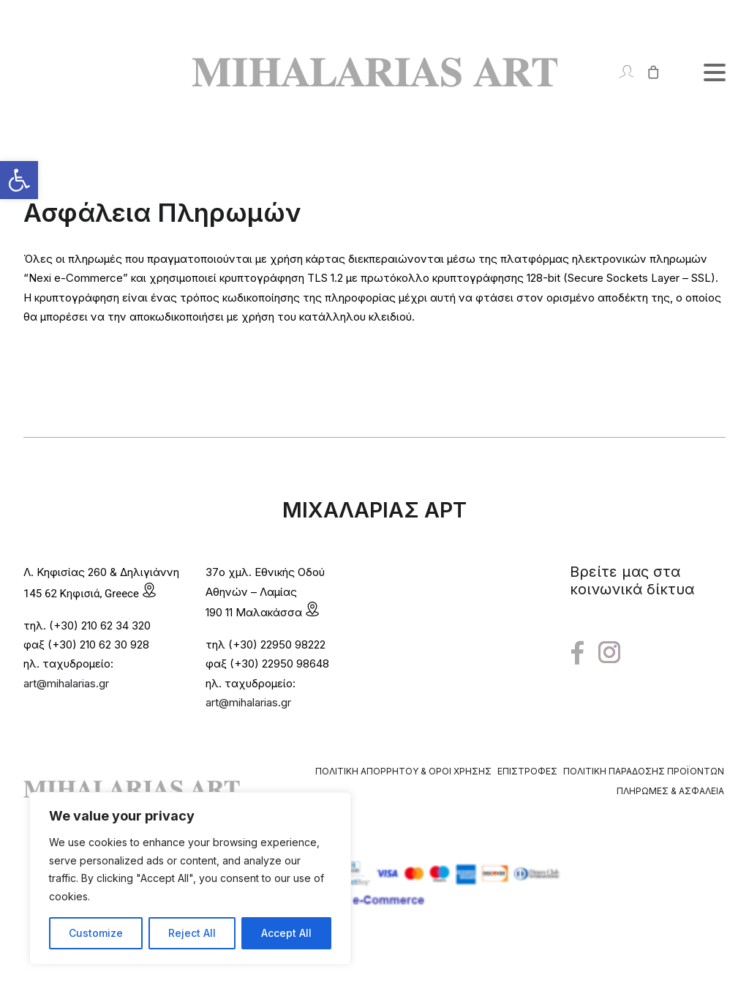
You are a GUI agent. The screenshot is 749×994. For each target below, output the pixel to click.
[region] (190, 878)
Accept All (286, 933)
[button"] (577, 653)
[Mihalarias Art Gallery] (374, 72)
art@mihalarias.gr (66, 683)
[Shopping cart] (646, 72)
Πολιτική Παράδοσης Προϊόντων (643, 771)
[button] (19, 180)
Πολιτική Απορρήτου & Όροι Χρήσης (403, 771)
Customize (96, 933)
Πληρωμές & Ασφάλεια (670, 790)
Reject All (192, 933)
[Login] (619, 72)
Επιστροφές (527, 771)
